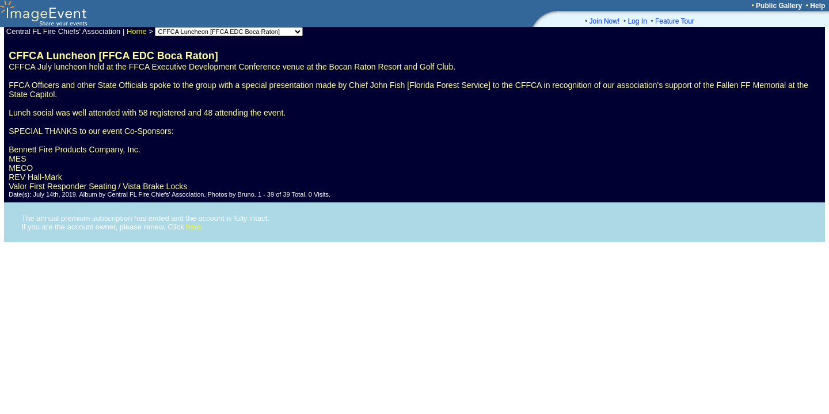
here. (194, 227)
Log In (637, 21)
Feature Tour (674, 21)
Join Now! (605, 21)
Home (137, 31)
